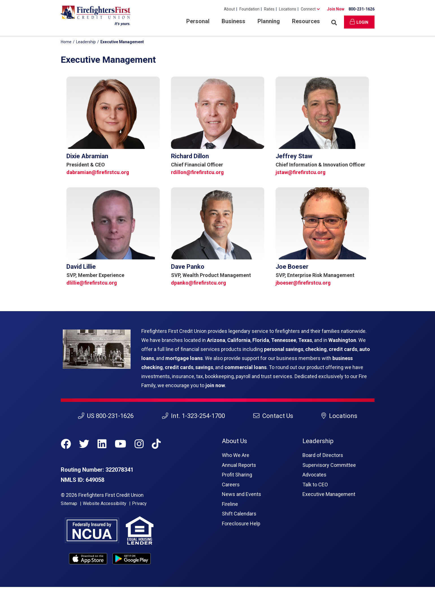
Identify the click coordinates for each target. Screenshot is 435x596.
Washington (342, 340)
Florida (260, 340)
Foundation (249, 9)
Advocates (314, 475)
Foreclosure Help (241, 523)
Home (66, 42)
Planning (268, 21)
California (238, 340)
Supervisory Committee (329, 465)
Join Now (335, 9)
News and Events (241, 494)
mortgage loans (184, 358)
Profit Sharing (237, 475)
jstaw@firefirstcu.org (301, 172)
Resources (306, 21)
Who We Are (235, 455)
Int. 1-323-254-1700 (193, 415)
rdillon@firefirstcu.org (197, 172)
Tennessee (283, 340)
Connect (308, 9)
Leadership (86, 42)
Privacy (139, 503)
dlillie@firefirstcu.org (91, 283)
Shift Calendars (239, 514)
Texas (305, 340)
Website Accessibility (104, 503)
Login (359, 22)
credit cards (343, 349)
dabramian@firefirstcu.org (97, 172)
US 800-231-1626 (106, 415)
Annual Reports (239, 465)
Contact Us (273, 415)
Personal (197, 21)
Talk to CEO (315, 484)
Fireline (230, 504)
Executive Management (328, 494)
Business (233, 21)
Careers (231, 484)
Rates (269, 9)
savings (204, 367)
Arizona (216, 340)
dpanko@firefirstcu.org (198, 283)
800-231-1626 (362, 9)
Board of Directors (322, 455)
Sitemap (69, 503)
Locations (287, 9)
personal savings (283, 349)
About (229, 9)
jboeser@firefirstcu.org (303, 283)
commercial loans (245, 367)
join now (215, 385)
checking (316, 349)
